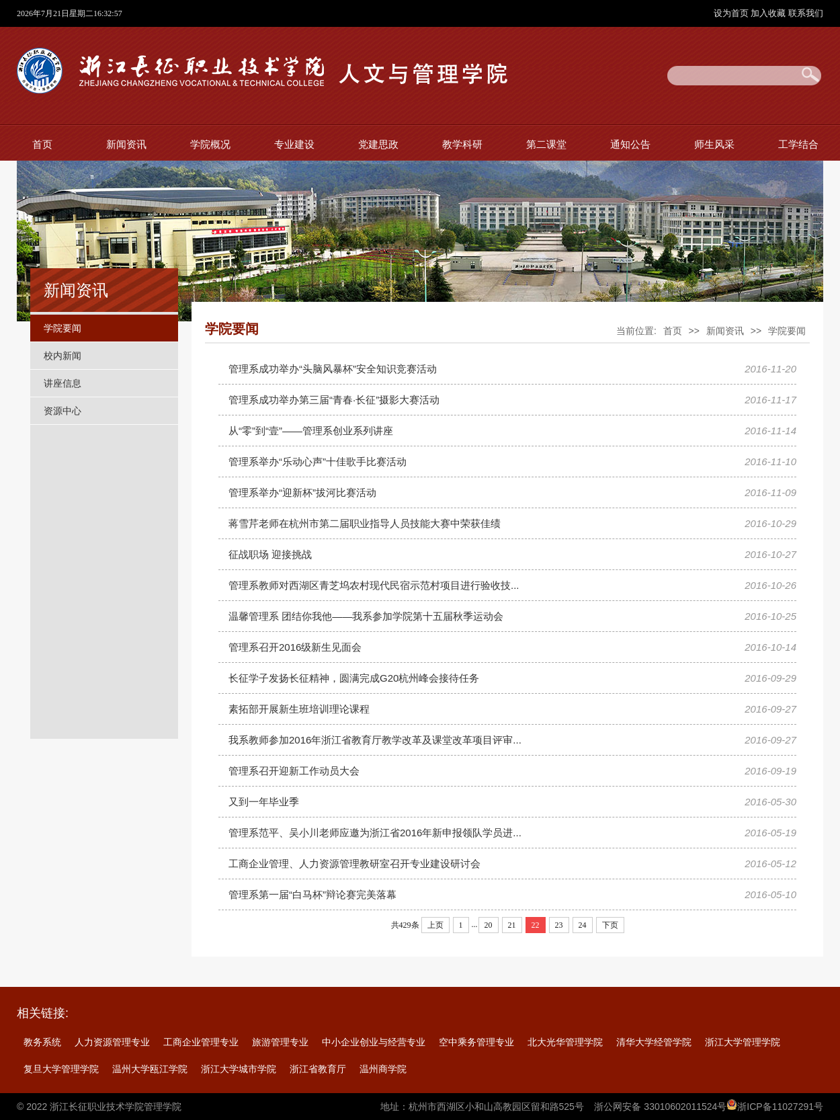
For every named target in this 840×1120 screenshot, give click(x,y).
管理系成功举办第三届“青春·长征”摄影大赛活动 (333, 399)
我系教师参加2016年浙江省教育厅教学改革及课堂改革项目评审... (374, 740)
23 (559, 925)
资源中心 (62, 410)
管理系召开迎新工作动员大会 (294, 770)
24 (583, 925)
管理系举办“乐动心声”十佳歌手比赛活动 (317, 461)
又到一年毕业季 (263, 801)
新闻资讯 (126, 144)
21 (512, 925)
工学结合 (798, 144)
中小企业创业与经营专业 (373, 1042)
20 (489, 925)
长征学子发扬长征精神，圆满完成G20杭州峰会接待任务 (353, 678)
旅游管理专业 (280, 1042)
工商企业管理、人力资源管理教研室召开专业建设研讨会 (354, 863)
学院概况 (210, 144)
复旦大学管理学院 (61, 1069)
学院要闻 (62, 328)
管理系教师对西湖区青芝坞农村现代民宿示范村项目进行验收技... (373, 585)
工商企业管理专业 (201, 1042)
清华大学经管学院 (653, 1042)
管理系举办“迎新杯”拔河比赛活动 (302, 492)
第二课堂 (546, 144)
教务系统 (42, 1042)
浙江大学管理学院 (742, 1042)
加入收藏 (769, 13)
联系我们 (805, 13)
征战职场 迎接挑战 (270, 554)
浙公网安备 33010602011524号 (660, 1106)
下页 (610, 925)
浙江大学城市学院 (238, 1069)
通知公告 (630, 144)
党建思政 (378, 144)
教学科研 (462, 144)
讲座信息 (62, 383)
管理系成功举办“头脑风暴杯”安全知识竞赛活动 (332, 368)
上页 (435, 925)
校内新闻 (62, 355)
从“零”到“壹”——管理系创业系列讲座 (310, 430)
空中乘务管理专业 (476, 1042)
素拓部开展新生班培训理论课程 (299, 709)
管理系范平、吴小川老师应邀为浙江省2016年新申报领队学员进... (374, 832)
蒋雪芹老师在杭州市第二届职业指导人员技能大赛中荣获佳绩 (364, 523)
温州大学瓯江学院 (149, 1069)
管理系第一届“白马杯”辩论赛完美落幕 (312, 894)
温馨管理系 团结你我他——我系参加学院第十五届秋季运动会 (365, 616)
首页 (42, 144)
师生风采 (714, 144)
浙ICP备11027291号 (780, 1106)
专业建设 (294, 144)
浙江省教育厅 (318, 1069)
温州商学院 (383, 1069)
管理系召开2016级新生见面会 (295, 647)
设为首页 (732, 13)
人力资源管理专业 (112, 1042)
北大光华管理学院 (565, 1042)
